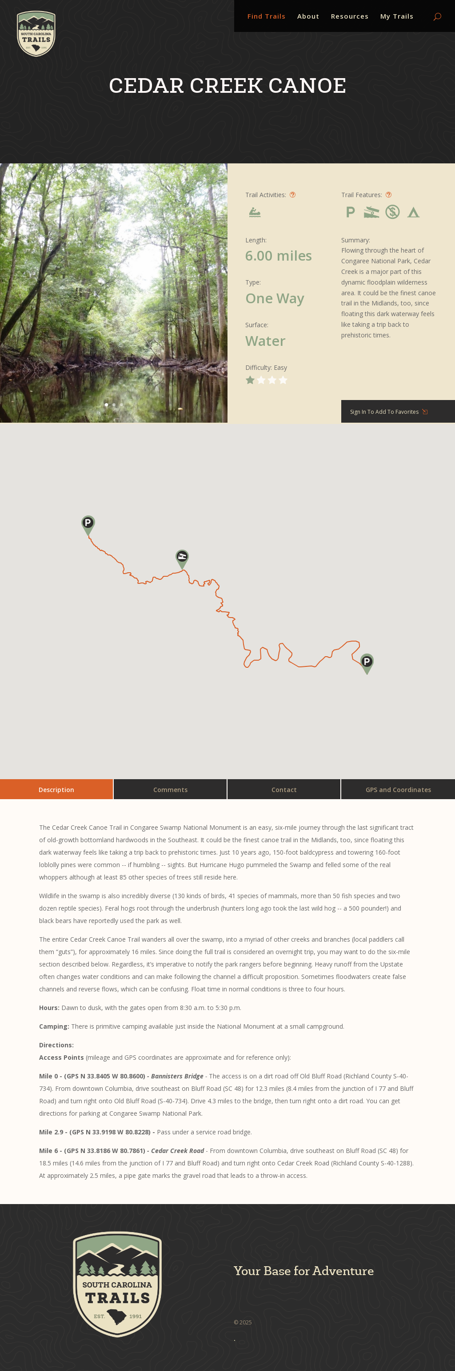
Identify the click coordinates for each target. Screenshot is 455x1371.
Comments (170, 789)
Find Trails (266, 16)
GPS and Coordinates (398, 789)
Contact (284, 789)
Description (56, 789)
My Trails (397, 16)
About (308, 16)
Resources (350, 16)
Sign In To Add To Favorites (384, 412)
